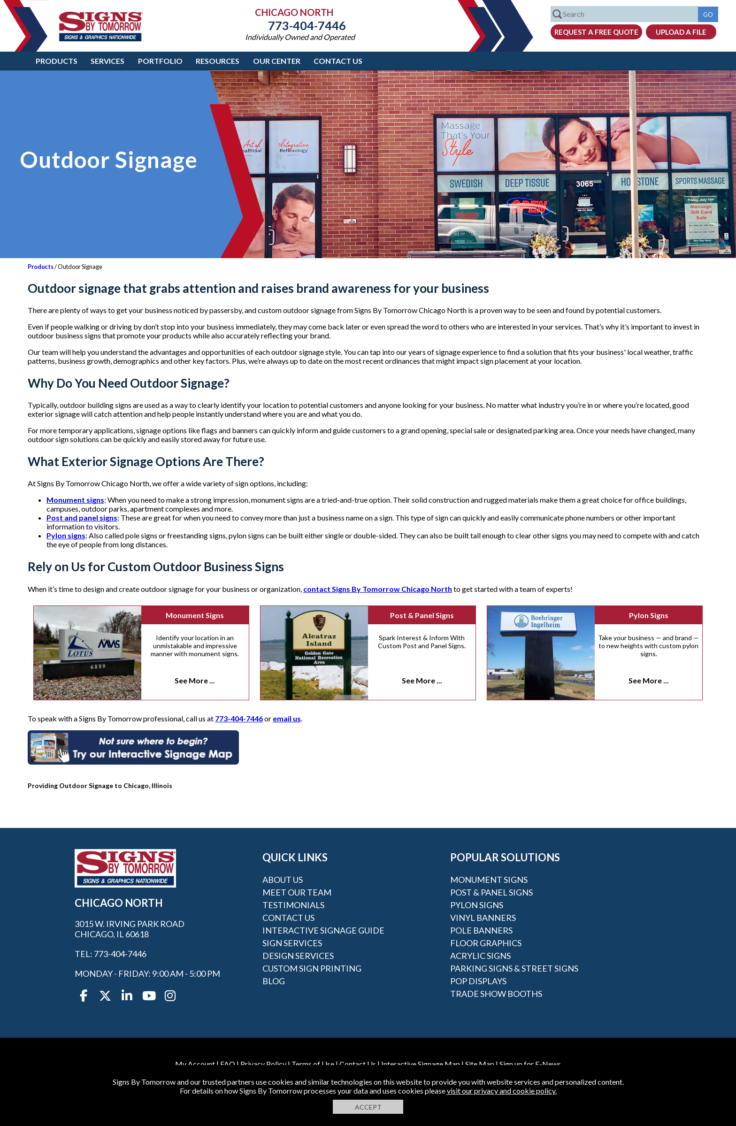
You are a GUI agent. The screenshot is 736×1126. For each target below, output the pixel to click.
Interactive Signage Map (420, 1063)
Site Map (479, 1063)
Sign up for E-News (530, 1063)
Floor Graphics (485, 943)
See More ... (195, 680)
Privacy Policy (263, 1063)
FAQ (227, 1063)
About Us (282, 879)
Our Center (276, 60)
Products (56, 60)
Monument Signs (195, 615)
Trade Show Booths (496, 993)
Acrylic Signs (480, 955)
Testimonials (293, 905)
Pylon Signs (648, 615)
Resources (217, 60)
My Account (195, 1063)
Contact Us (338, 60)
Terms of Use (312, 1063)
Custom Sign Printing (311, 968)
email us (287, 718)
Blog (273, 981)
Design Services (298, 955)
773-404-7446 (300, 25)
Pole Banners (481, 930)
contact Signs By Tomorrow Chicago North (377, 588)
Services (107, 60)
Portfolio (160, 60)
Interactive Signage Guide (323, 930)
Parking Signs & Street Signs (514, 968)
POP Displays (478, 981)
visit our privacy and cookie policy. (502, 1090)
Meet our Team (296, 892)
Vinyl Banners (483, 917)
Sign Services (292, 943)
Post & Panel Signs (422, 615)
